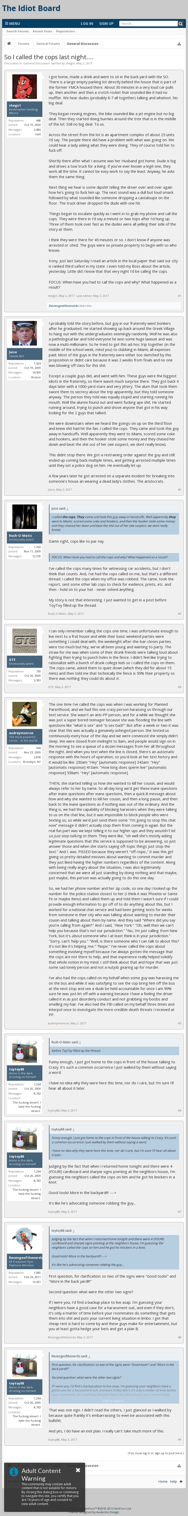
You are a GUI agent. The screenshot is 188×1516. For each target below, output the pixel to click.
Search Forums (17, 31)
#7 (179, 1212)
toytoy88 (16, 1069)
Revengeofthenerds (64, 306)
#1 (179, 296)
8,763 (37, 1093)
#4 (179, 687)
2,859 (37, 757)
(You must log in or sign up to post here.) (156, 1453)
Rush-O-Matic (20, 536)
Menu (12, 23)
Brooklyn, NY (32, 762)
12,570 (36, 556)
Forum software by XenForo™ (94, 1508)
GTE (12, 660)
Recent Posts (42, 31)
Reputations (65, 31)
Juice (13, 352)
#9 (179, 1439)
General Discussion (36, 63)
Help (173, 1481)
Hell (38, 134)
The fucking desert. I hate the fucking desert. (27, 1106)
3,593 (37, 680)
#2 (179, 489)
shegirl (70, 63)
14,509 (36, 372)
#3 (179, 613)
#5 (179, 1023)
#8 (179, 1337)
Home (163, 1481)
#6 (179, 1110)
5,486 (37, 130)
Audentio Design (107, 1512)
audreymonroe (21, 733)
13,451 (36, 1282)
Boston (36, 377)
